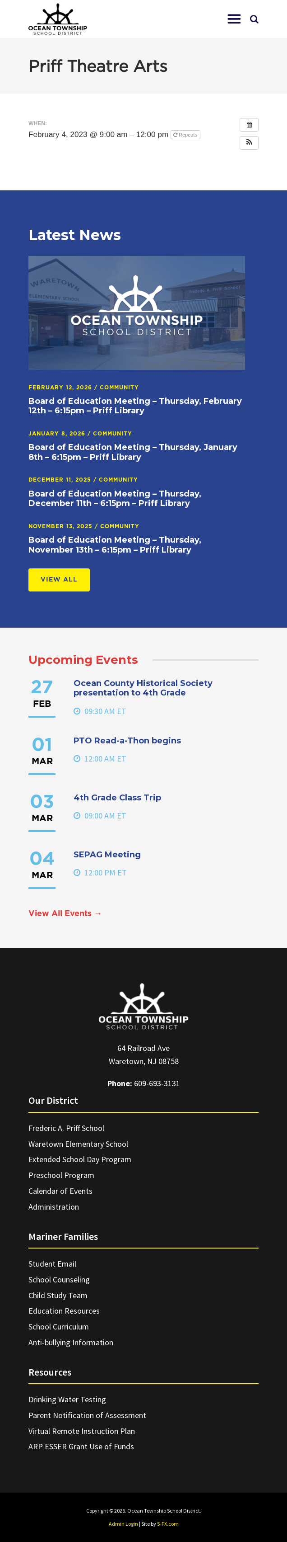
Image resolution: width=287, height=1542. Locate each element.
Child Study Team (58, 1295)
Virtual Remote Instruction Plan (81, 1431)
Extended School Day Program (79, 1159)
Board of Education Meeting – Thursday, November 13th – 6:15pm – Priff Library (114, 545)
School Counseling (59, 1279)
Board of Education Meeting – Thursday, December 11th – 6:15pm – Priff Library (114, 499)
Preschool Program (61, 1175)
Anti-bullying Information (70, 1342)
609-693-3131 (157, 1083)
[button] (234, 19)
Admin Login (123, 1523)
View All (59, 580)
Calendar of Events (60, 1191)
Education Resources (64, 1310)
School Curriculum (58, 1326)
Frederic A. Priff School (66, 1128)
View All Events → (65, 914)
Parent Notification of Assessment (87, 1415)
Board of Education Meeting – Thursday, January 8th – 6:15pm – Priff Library (132, 452)
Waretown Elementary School (78, 1144)
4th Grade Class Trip (117, 798)
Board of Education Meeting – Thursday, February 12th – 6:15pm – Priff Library (135, 406)
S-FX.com (168, 1523)
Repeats (186, 134)
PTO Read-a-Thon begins (127, 741)
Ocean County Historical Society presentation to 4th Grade (143, 688)
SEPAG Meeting (107, 855)
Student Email (52, 1263)
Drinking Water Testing (67, 1399)
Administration (53, 1206)
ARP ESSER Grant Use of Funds (81, 1446)
